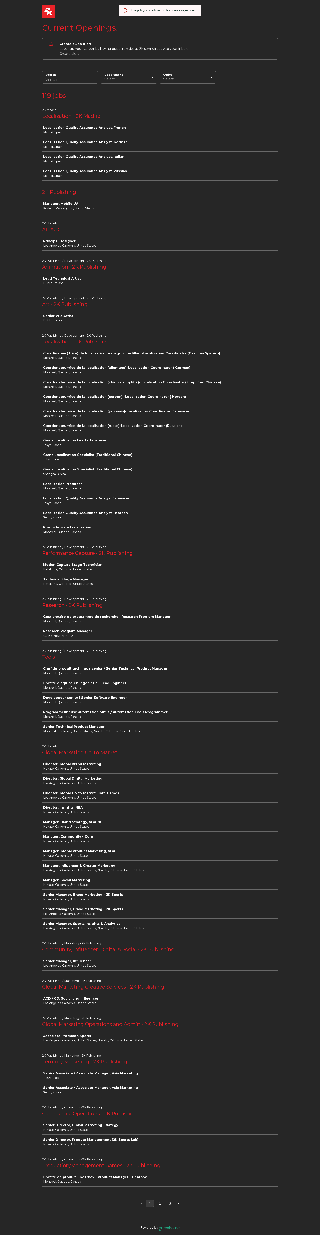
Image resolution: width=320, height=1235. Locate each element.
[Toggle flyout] (152, 77)
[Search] (70, 79)
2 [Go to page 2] (160, 1203)
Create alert (69, 54)
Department (113, 74)
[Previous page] (141, 1203)
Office (167, 74)
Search (50, 74)
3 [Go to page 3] (170, 1203)
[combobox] (104, 79)
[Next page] (178, 1203)
